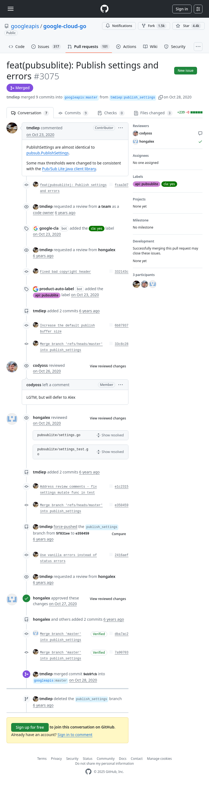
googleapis (25, 26)
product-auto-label (56, 288)
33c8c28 (121, 344)
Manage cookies (159, 758)
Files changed (153, 113)
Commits (73, 113)
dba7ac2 (121, 634)
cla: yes (96, 228)
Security (72, 758)
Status (87, 758)
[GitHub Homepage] (88, 771)
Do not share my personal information (104, 763)
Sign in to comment (74, 734)
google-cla (49, 228)
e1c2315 (121, 487)
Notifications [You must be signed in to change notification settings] (119, 25)
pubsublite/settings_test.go (62, 452)
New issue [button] (185, 70)
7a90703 (121, 653)
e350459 (121, 505)
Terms (42, 758)
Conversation (30, 113)
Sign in (182, 8)
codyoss (40, 365)
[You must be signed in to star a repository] (188, 26)
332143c (121, 272)
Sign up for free (30, 727)
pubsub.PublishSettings (47, 152)
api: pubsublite (46, 295)
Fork (154, 26)
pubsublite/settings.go (58, 435)
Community (106, 758)
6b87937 (121, 326)
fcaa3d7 (121, 185)
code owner (43, 212)
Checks (111, 113)
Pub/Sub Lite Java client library (69, 168)
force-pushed (65, 526)
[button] (160, 97)
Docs (123, 758)
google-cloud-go (64, 26)
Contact (137, 758)
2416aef (121, 555)
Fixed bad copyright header (65, 272)
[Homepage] (104, 8)
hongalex (41, 417)
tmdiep (13, 97)
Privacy (56, 758)
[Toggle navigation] (11, 9)
